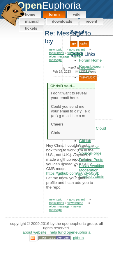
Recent (91, 21)
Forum (54, 14)
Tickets (31, 28)
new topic (55, 49)
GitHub (78, 237)
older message (59, 56)
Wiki (76, 14)
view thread (75, 53)
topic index (56, 53)
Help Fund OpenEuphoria (70, 232)
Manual (32, 21)
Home (30, 14)
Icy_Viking (88, 68)
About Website (34, 232)
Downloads (62, 21)
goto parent (77, 49)
